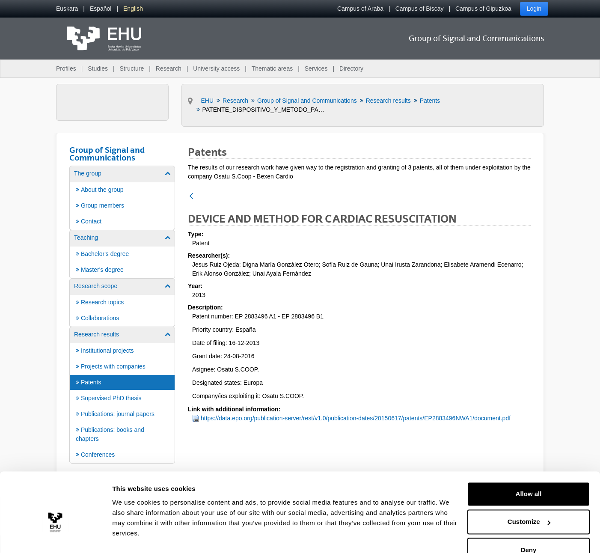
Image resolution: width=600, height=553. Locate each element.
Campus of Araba (360, 8)
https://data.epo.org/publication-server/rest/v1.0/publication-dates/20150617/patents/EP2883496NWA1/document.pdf (356, 418)
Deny (529, 529)
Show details (132, 536)
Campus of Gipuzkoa (483, 8)
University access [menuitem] (216, 68)
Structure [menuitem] (131, 68)
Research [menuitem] (168, 68)
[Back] (191, 196)
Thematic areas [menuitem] (272, 68)
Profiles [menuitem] (66, 68)
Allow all (529, 473)
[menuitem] (67, 9)
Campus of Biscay (419, 8)
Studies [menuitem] (98, 68)
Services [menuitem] (316, 68)
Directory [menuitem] (351, 68)
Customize (529, 501)
